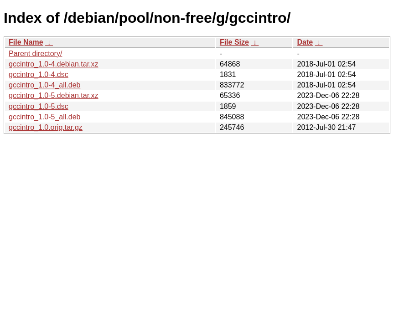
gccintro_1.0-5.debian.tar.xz (53, 95)
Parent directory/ (35, 53)
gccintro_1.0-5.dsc (38, 106)
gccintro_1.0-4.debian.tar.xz (53, 64)
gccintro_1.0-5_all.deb (44, 117)
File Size (234, 42)
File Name (26, 42)
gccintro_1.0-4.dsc (38, 74)
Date (305, 42)
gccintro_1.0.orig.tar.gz (46, 127)
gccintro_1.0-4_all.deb (44, 85)
